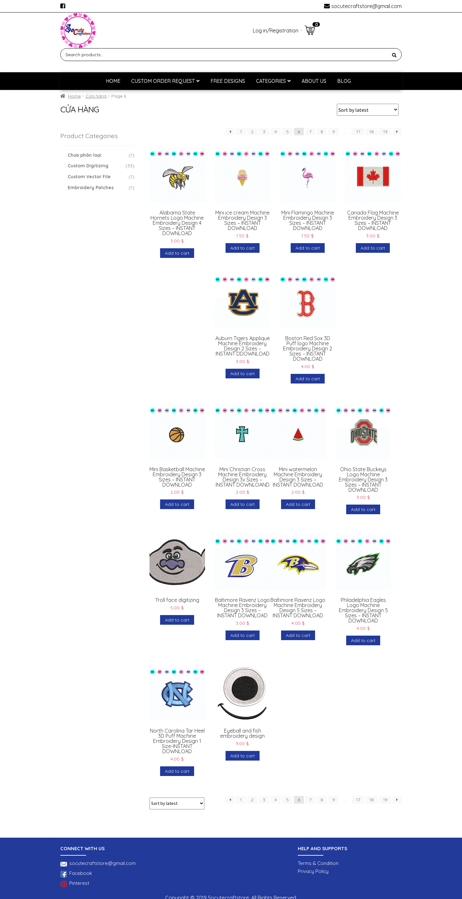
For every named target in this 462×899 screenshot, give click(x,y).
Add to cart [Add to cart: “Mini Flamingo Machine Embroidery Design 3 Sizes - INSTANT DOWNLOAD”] (307, 248)
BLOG (344, 81)
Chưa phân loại (84, 155)
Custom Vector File (89, 177)
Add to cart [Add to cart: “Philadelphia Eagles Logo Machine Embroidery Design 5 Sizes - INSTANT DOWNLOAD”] (363, 640)
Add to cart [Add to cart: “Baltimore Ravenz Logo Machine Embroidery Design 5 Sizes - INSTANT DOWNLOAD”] (298, 635)
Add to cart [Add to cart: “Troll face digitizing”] (177, 620)
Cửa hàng (96, 96)
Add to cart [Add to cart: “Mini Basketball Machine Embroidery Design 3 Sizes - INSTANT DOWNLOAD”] (177, 504)
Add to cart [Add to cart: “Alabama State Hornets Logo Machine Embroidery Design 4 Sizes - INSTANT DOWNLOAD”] (177, 253)
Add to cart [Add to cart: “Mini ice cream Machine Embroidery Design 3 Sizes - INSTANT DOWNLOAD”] (242, 248)
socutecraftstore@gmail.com (366, 6)
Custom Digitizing (88, 166)
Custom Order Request (163, 81)
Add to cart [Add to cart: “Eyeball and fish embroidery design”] (242, 756)
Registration (284, 30)
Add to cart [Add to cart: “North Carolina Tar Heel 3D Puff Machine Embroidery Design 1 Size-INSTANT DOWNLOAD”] (177, 771)
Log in (260, 30)
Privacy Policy (313, 871)
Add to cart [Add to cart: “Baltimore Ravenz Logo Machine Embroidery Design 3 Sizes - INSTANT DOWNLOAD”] (242, 635)
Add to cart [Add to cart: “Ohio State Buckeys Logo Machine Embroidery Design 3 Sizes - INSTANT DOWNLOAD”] (363, 509)
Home (113, 81)
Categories (271, 81)
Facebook (76, 874)
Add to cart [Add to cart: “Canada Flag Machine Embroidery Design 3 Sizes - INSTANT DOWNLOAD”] (373, 248)
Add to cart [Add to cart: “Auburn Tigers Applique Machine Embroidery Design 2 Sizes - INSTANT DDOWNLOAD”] (242, 373)
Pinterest (74, 884)
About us (314, 81)
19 (385, 132)
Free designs (227, 81)
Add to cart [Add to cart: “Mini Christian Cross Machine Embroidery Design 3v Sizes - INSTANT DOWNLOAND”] (242, 504)
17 (358, 132)
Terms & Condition (318, 863)
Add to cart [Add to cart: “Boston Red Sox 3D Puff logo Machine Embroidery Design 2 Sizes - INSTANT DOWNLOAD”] (307, 379)
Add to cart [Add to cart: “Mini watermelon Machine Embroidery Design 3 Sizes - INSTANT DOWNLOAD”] (298, 504)
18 (371, 132)
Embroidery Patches (91, 187)
